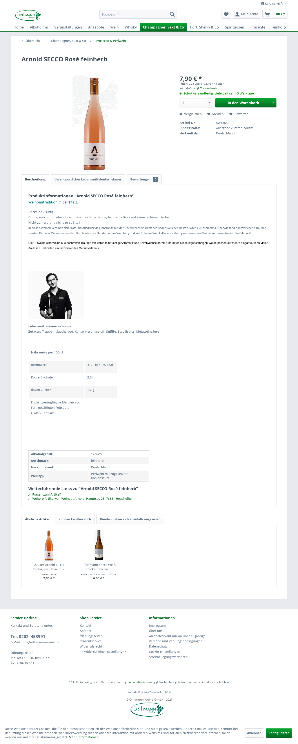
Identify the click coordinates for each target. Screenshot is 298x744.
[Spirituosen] (234, 27)
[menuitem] (138, 14)
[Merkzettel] (226, 14)
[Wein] (114, 27)
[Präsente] (257, 27)
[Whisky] (131, 27)
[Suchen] (172, 14)
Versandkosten (138, 682)
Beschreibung (35, 179)
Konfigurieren (279, 733)
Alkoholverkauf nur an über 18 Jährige (177, 636)
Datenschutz (158, 646)
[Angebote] (96, 27)
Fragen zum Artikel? (45, 494)
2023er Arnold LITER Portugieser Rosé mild (49, 567)
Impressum (157, 625)
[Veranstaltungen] (68, 27)
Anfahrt (85, 631)
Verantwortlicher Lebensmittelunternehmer (88, 179)
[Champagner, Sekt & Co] (163, 27)
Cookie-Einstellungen (164, 651)
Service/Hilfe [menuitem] (272, 4)
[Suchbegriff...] (138, 14)
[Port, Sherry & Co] (204, 27)
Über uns (156, 631)
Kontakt (85, 625)
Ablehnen (254, 733)
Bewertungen (144, 179)
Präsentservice (91, 641)
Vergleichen (191, 114)
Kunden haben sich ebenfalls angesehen (130, 519)
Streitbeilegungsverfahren (168, 657)
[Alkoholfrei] (39, 27)
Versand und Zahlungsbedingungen (175, 641)
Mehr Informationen (84, 737)
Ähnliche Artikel (37, 519)
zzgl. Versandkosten (206, 88)
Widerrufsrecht (91, 646)
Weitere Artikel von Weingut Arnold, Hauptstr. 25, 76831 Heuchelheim (81, 498)
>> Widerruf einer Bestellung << (103, 651)
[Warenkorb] (274, 14)
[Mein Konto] (246, 14)
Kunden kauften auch (74, 519)
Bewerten (239, 114)
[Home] (19, 27)
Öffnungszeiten (91, 636)
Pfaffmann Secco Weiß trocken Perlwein (99, 567)
